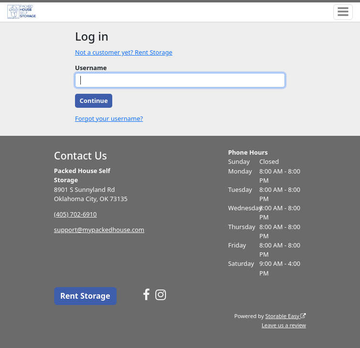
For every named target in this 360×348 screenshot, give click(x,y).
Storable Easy (285, 315)
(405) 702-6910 (75, 214)
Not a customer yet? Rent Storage (123, 52)
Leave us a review (284, 325)
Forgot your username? (109, 118)
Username (91, 67)
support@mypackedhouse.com (99, 229)
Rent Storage (85, 295)
